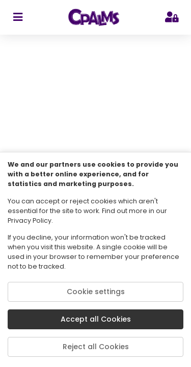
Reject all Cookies (96, 347)
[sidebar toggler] (17, 17)
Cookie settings (96, 291)
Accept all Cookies (96, 319)
